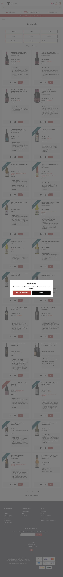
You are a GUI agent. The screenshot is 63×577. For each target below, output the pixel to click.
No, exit (41, 293)
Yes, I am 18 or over (21, 293)
